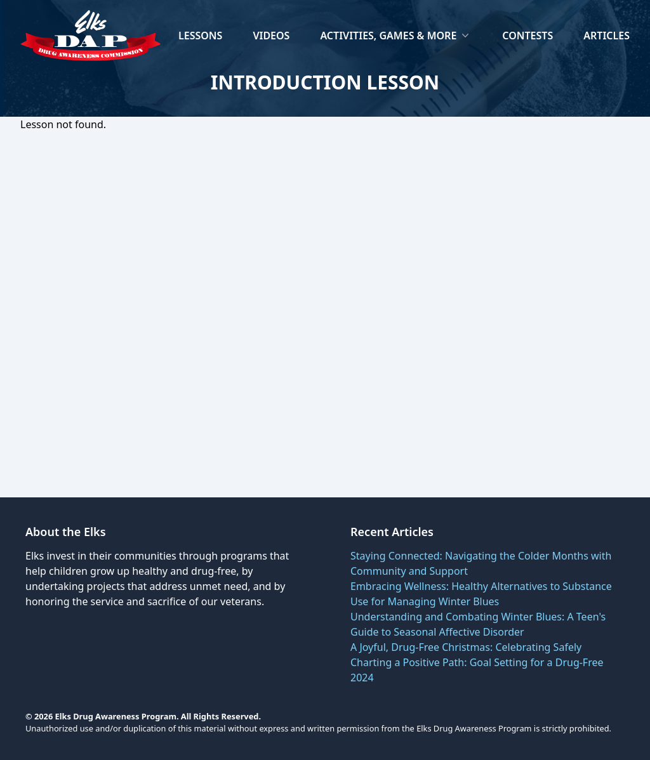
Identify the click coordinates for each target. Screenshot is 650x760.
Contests (527, 36)
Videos (271, 36)
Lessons (200, 36)
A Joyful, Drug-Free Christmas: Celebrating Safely (465, 647)
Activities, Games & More (396, 36)
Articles (606, 36)
